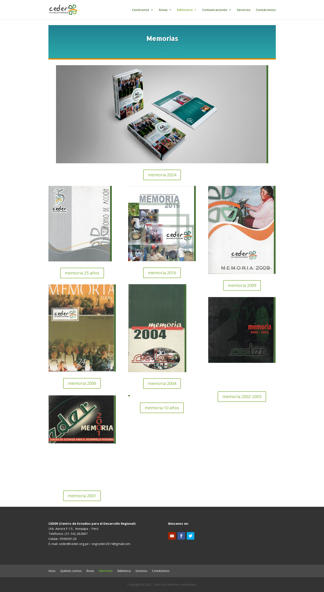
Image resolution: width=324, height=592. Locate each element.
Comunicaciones (214, 10)
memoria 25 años (82, 273)
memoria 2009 (242, 285)
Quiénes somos (71, 571)
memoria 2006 (82, 383)
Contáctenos (266, 10)
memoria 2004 (162, 383)
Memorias (106, 571)
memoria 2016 (162, 273)
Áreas (163, 10)
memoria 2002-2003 (241, 396)
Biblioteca (185, 10)
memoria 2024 (162, 175)
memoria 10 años (162, 408)
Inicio (52, 571)
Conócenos (140, 10)
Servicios (244, 10)
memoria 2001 (82, 496)
